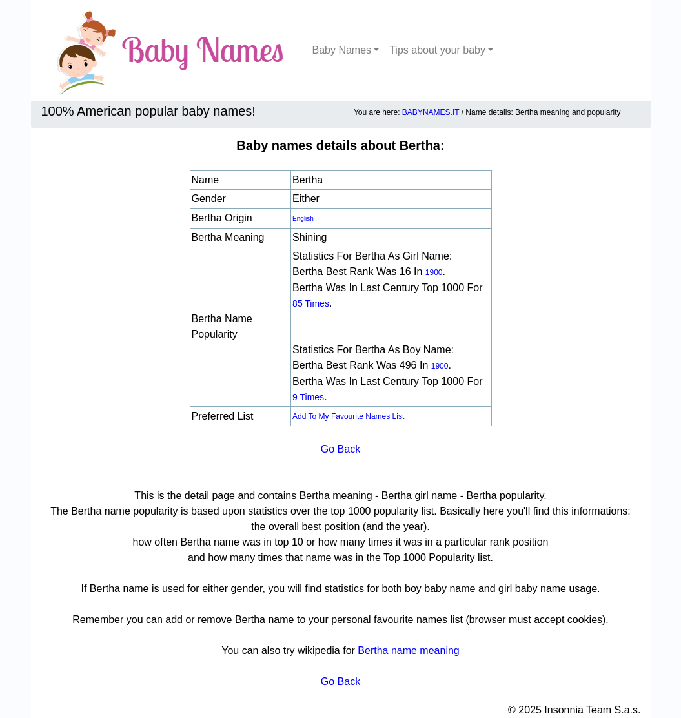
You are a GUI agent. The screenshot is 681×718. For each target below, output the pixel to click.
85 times (310, 303)
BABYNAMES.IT (430, 112)
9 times (308, 397)
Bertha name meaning (408, 650)
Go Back (340, 449)
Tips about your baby (437, 50)
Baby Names (342, 50)
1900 (434, 272)
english (303, 218)
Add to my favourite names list (348, 416)
